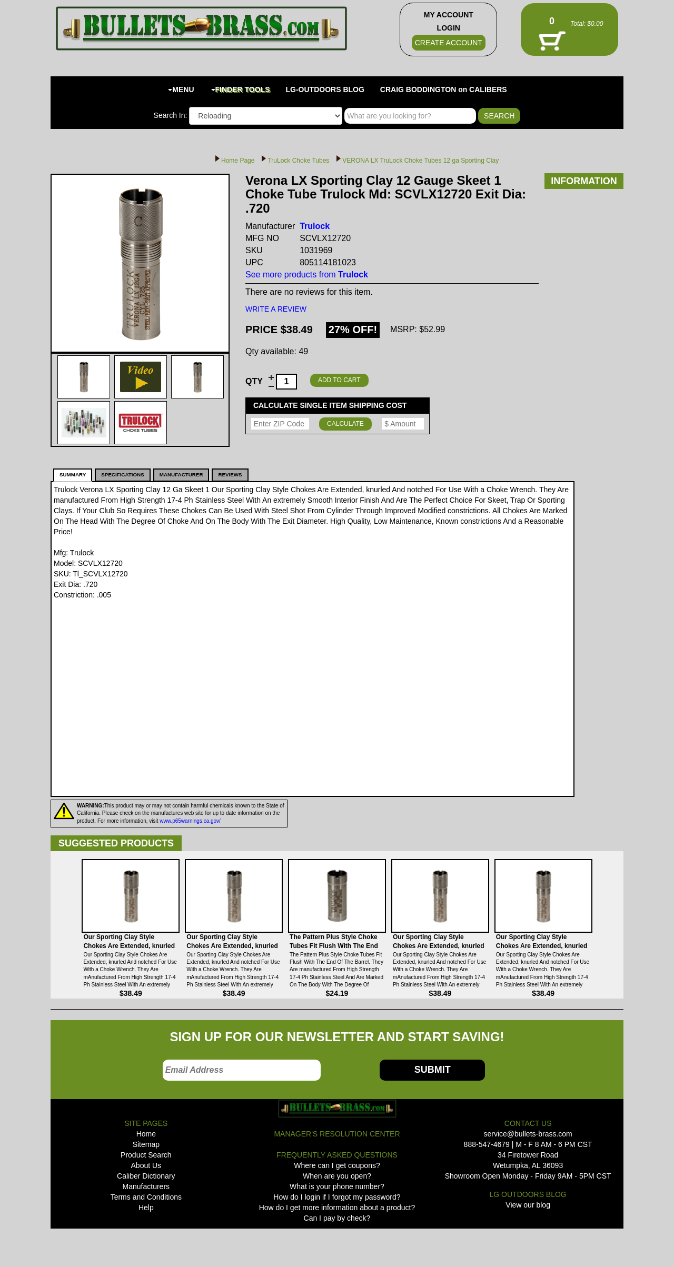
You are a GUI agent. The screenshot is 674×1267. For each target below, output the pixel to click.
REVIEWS (230, 474)
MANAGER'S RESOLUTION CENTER (337, 1134)
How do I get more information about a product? (337, 1207)
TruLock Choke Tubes (298, 160)
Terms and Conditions (146, 1197)
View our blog (528, 1205)
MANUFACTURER (181, 474)
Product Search (146, 1155)
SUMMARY (73, 474)
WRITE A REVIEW (275, 309)
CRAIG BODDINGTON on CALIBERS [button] (443, 89)
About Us (146, 1165)
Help (146, 1207)
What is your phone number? (337, 1186)
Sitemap (146, 1144)
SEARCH (499, 116)
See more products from (306, 274)
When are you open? (337, 1176)
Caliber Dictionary (146, 1176)
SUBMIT (432, 1069)
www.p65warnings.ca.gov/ (190, 821)
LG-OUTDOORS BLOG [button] (325, 89)
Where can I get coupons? (337, 1165)
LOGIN (448, 28)
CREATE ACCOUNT (448, 42)
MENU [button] (181, 89)
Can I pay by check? (337, 1218)
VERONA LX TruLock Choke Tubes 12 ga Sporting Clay (420, 160)
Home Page (237, 160)
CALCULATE (345, 423)
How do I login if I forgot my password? (336, 1197)
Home (146, 1134)
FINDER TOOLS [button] (240, 89)
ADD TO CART (339, 380)
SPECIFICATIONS (122, 474)
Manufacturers (146, 1186)
